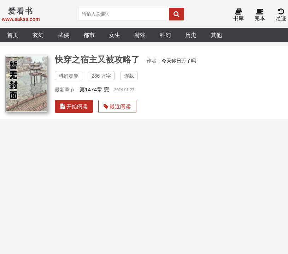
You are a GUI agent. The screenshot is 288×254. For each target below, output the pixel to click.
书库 (238, 15)
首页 (12, 35)
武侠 (63, 35)
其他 (216, 35)
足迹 (281, 15)
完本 (259, 15)
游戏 (140, 35)
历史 (190, 35)
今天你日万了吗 (178, 61)
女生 (114, 35)
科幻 (165, 35)
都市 (89, 35)
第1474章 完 (94, 89)
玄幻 (38, 35)
